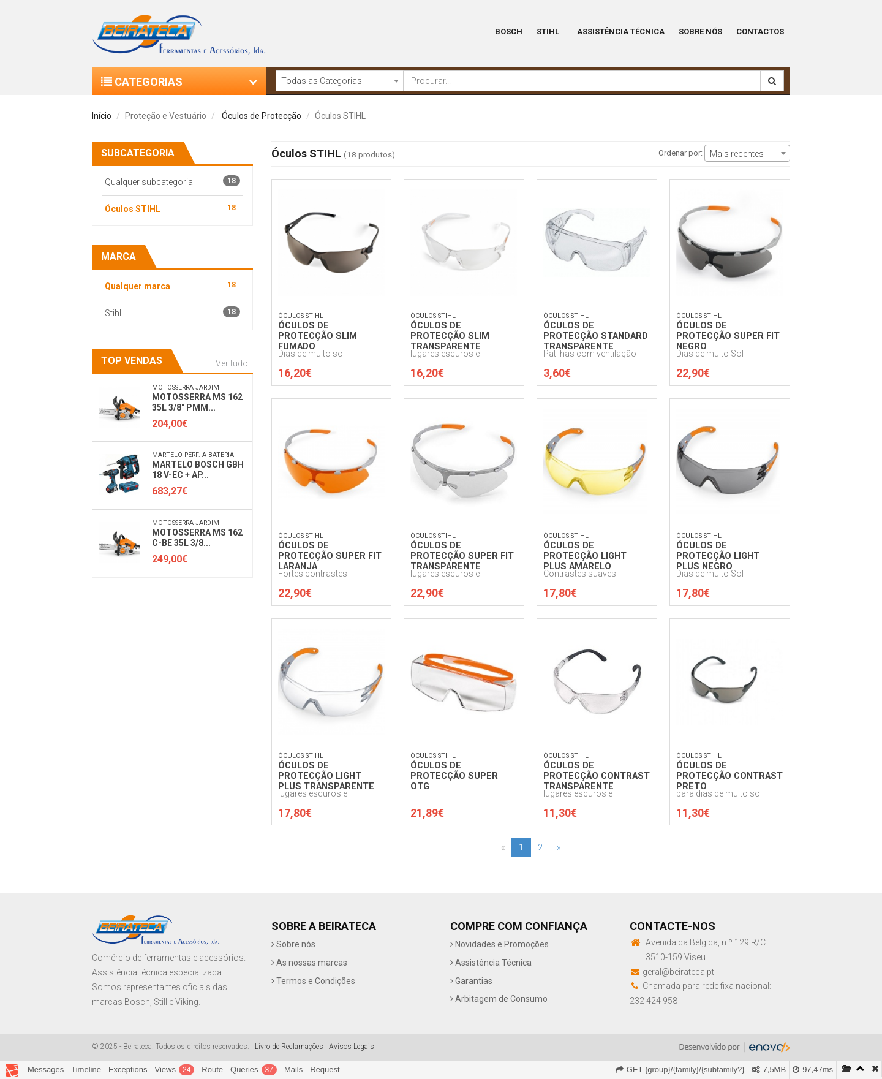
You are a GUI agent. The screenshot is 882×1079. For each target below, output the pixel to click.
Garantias (471, 981)
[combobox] (339, 80)
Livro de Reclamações (289, 1046)
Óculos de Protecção (261, 116)
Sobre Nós (700, 31)
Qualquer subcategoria (172, 181)
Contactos (760, 31)
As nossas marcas (309, 962)
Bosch (508, 31)
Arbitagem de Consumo (499, 999)
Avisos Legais (351, 1046)
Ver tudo (232, 363)
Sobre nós (293, 944)
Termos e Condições (313, 981)
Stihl (548, 31)
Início (101, 116)
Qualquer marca (172, 285)
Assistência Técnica (621, 31)
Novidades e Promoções (499, 944)
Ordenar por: (680, 152)
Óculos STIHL (172, 208)
